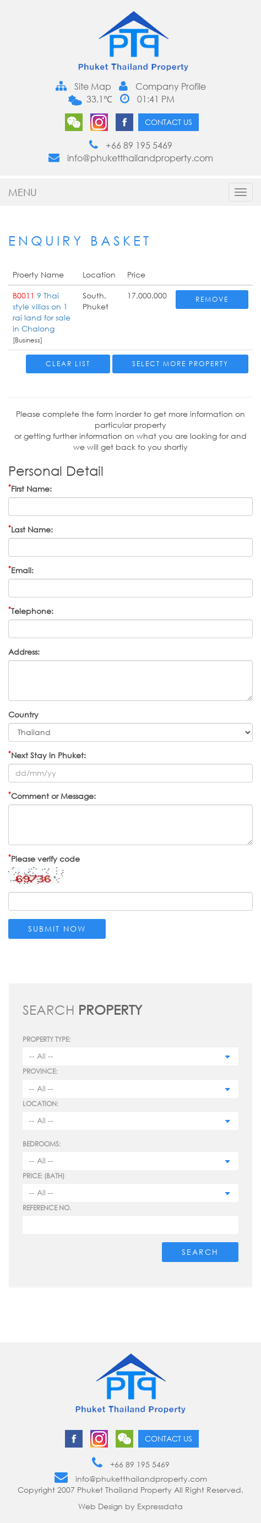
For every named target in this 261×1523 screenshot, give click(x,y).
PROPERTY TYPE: (46, 1039)
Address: (24, 651)
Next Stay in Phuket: (47, 755)
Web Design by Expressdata (130, 1506)
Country (23, 714)
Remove (212, 299)
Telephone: (30, 611)
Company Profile (162, 86)
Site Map (83, 86)
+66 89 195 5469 (130, 145)
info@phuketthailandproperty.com (130, 158)
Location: (40, 1104)
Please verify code (44, 858)
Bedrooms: (42, 1144)
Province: (40, 1071)
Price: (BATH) (43, 1176)
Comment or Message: (52, 796)
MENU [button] (22, 192)
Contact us (168, 122)
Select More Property (180, 364)
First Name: (30, 488)
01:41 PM (147, 99)
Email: (21, 570)
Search (200, 1252)
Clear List (68, 364)
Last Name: (30, 529)
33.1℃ (98, 99)
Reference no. (47, 1208)
